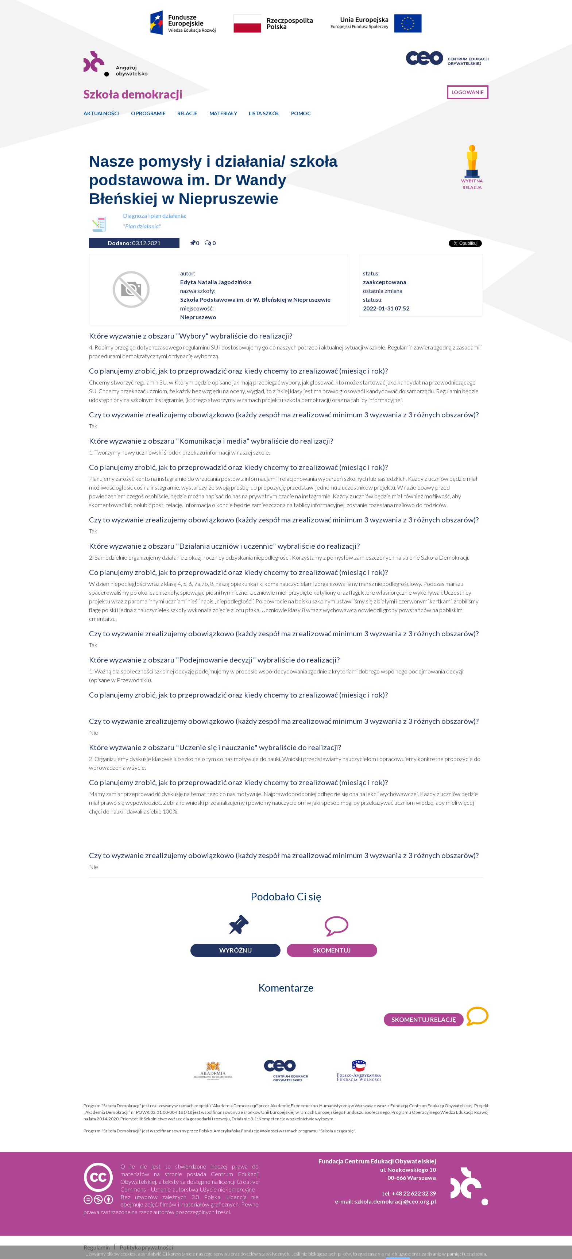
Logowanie (468, 92)
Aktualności (101, 113)
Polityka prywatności (146, 1247)
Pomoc (301, 113)
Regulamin (97, 1247)
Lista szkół (264, 113)
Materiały (223, 113)
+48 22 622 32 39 (414, 1193)
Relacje (187, 113)
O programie (148, 113)
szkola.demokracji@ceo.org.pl (395, 1201)
